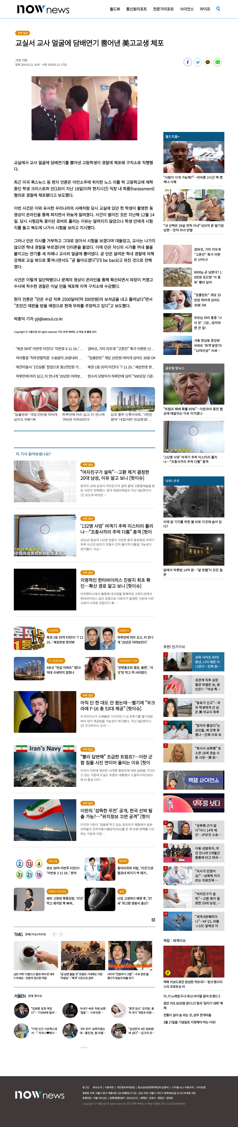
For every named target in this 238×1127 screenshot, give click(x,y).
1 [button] (81, 1047)
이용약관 (109, 1087)
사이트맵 (201, 1087)
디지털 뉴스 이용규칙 (182, 1087)
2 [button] (84, 1047)
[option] (34, 961)
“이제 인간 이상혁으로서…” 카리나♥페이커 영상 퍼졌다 (44, 1033)
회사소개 (97, 1087)
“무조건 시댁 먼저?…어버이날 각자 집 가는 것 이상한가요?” (33, 976)
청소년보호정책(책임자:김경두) (153, 1087)
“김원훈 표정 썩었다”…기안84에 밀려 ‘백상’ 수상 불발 (42, 1012)
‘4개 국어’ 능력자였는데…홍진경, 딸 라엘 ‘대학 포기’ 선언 (92, 1033)
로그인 (85, 1087)
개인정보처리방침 (126, 1087)
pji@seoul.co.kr (49, 319)
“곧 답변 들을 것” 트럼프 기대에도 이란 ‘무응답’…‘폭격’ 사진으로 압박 (128, 976)
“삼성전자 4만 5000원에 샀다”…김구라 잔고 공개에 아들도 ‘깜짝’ (141, 1033)
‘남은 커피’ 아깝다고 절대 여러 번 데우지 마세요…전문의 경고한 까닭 (81, 976)
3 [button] (87, 1047)
